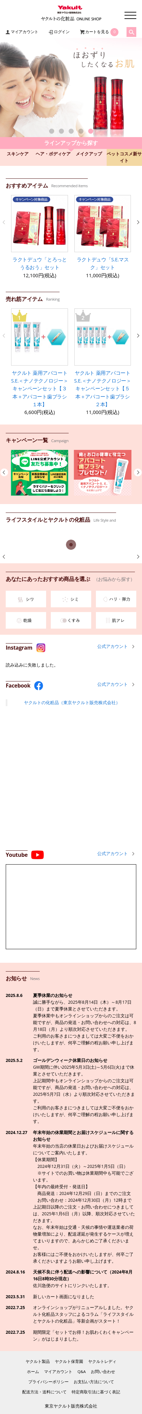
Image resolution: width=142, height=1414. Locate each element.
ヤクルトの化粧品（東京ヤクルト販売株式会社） (72, 702)
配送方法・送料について (44, 1391)
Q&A (81, 1371)
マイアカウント (24, 31)
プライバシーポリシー (48, 1381)
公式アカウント (112, 646)
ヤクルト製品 (38, 1361)
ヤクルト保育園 (69, 1361)
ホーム (33, 1371)
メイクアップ (89, 154)
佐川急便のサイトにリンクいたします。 (72, 1285)
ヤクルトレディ (102, 1361)
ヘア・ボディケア (53, 154)
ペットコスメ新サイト (124, 157)
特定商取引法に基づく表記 (96, 1391)
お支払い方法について (94, 1381)
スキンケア (18, 154)
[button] (51, 131)
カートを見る (97, 31)
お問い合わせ (103, 1371)
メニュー (130, 15)
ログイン (62, 31)
